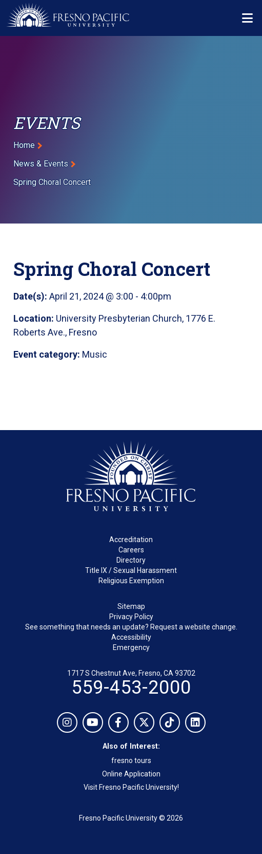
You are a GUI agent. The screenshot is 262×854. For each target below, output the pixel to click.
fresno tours (131, 760)
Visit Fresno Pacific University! (131, 787)
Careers (131, 550)
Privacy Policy (131, 616)
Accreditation (131, 539)
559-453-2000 (131, 687)
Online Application (131, 774)
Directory (131, 560)
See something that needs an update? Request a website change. (131, 627)
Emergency (131, 647)
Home (24, 145)
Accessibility (131, 637)
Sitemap (131, 606)
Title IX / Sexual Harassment (131, 570)
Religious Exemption (131, 581)
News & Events (40, 164)
